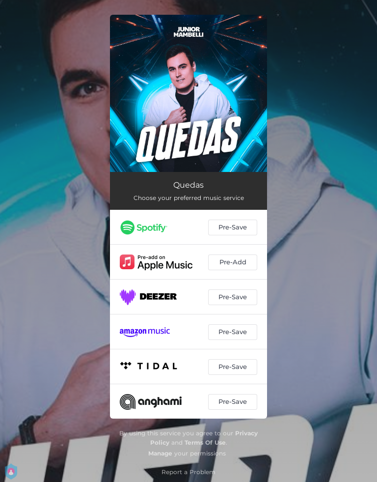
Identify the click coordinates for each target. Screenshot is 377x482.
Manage (160, 453)
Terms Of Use (205, 442)
